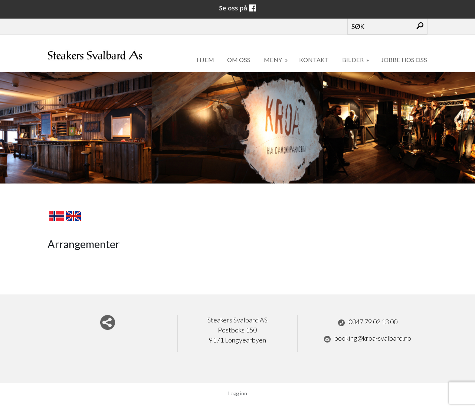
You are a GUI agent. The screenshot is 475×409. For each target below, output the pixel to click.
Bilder (353, 59)
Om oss (238, 59)
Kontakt (314, 59)
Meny (273, 59)
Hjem (205, 59)
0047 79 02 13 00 (367, 322)
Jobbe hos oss (404, 59)
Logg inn (237, 393)
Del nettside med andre (107, 322)
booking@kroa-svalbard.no (367, 338)
